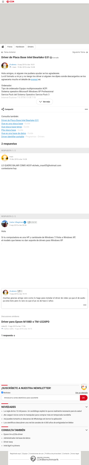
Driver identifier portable (12, 136)
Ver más (46, 102)
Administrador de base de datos (17, 438)
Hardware (20, 47)
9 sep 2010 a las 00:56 (17, 225)
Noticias (5, 393)
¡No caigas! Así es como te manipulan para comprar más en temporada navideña (37, 415)
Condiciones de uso (36, 454)
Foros (9, 47)
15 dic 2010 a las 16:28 (26, 67)
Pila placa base (8, 130)
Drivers (30, 47)
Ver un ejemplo (81, 393)
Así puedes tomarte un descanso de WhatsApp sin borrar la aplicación (33, 419)
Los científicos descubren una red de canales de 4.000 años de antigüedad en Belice (38, 423)
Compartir (9, 109)
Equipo (25, 454)
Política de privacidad (53, 454)
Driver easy (8, 442)
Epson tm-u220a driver (13, 434)
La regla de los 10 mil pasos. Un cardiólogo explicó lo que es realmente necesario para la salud (43, 411)
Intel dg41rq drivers (12, 446)
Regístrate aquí (15, 454)
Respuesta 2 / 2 (8, 216)
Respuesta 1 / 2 (8, 150)
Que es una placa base (12, 123)
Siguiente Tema (78, 52)
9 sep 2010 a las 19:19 (18, 294)
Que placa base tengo (11, 127)
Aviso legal (75, 454)
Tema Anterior (10, 52)
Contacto (66, 454)
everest (34, 79)
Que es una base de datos (13, 133)
